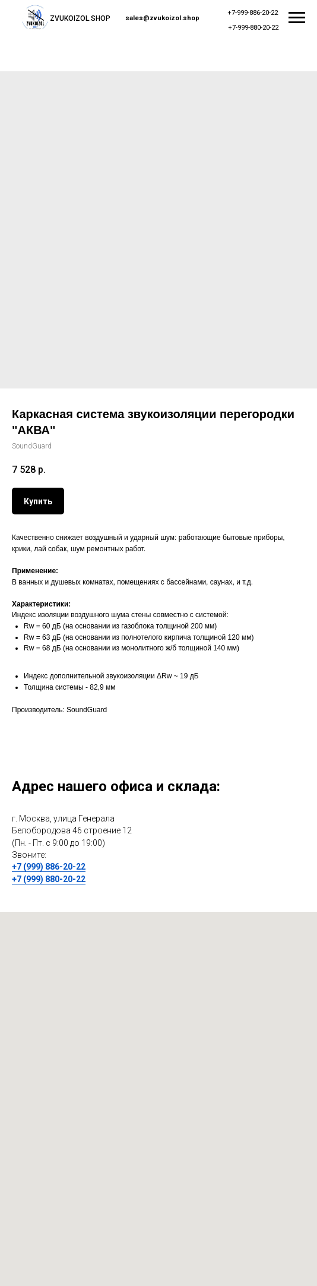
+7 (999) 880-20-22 (48, 879)
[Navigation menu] (297, 18)
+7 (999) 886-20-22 (48, 866)
